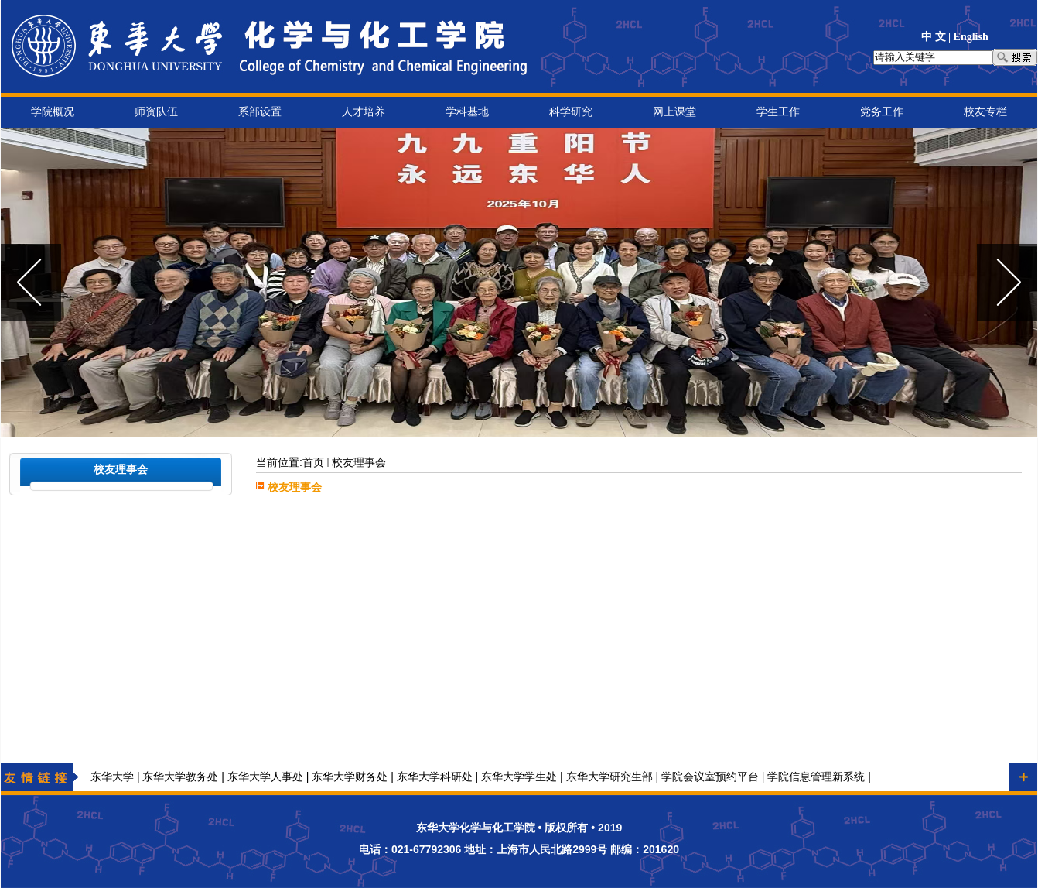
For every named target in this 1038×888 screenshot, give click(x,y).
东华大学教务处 (180, 777)
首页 (313, 462)
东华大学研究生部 (609, 777)
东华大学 (112, 777)
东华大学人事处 (265, 777)
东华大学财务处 (350, 777)
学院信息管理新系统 (816, 777)
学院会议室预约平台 (710, 777)
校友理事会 (359, 462)
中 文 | (937, 37)
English (971, 37)
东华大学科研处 (435, 777)
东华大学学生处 (519, 777)
